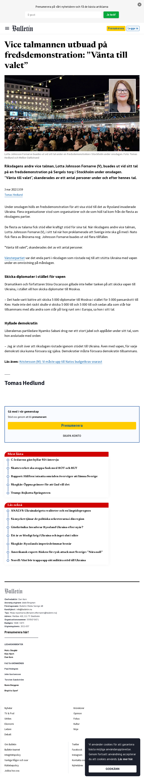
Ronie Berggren (11, 685)
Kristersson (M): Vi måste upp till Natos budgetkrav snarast (60, 361)
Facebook (77, 749)
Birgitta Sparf (11, 690)
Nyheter (8, 708)
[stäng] (139, 4)
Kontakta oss (78, 760)
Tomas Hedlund (13, 195)
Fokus (77, 718)
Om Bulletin (10, 744)
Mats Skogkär (10, 650)
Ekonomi (9, 724)
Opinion (78, 713)
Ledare (7, 729)
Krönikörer (79, 708)
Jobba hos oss (11, 770)
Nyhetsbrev (77, 765)
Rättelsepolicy (11, 765)
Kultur (77, 724)
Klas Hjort (9, 653)
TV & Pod (9, 713)
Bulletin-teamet (12, 749)
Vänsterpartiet (14, 258)
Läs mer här (125, 759)
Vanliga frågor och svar (16, 760)
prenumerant (39, 417)
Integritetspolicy (12, 755)
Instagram (77, 755)
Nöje (76, 729)
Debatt (7, 734)
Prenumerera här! (16, 632)
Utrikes (7, 718)
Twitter (75, 744)
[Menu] (7, 28)
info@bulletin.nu (24, 609)
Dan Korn (8, 657)
